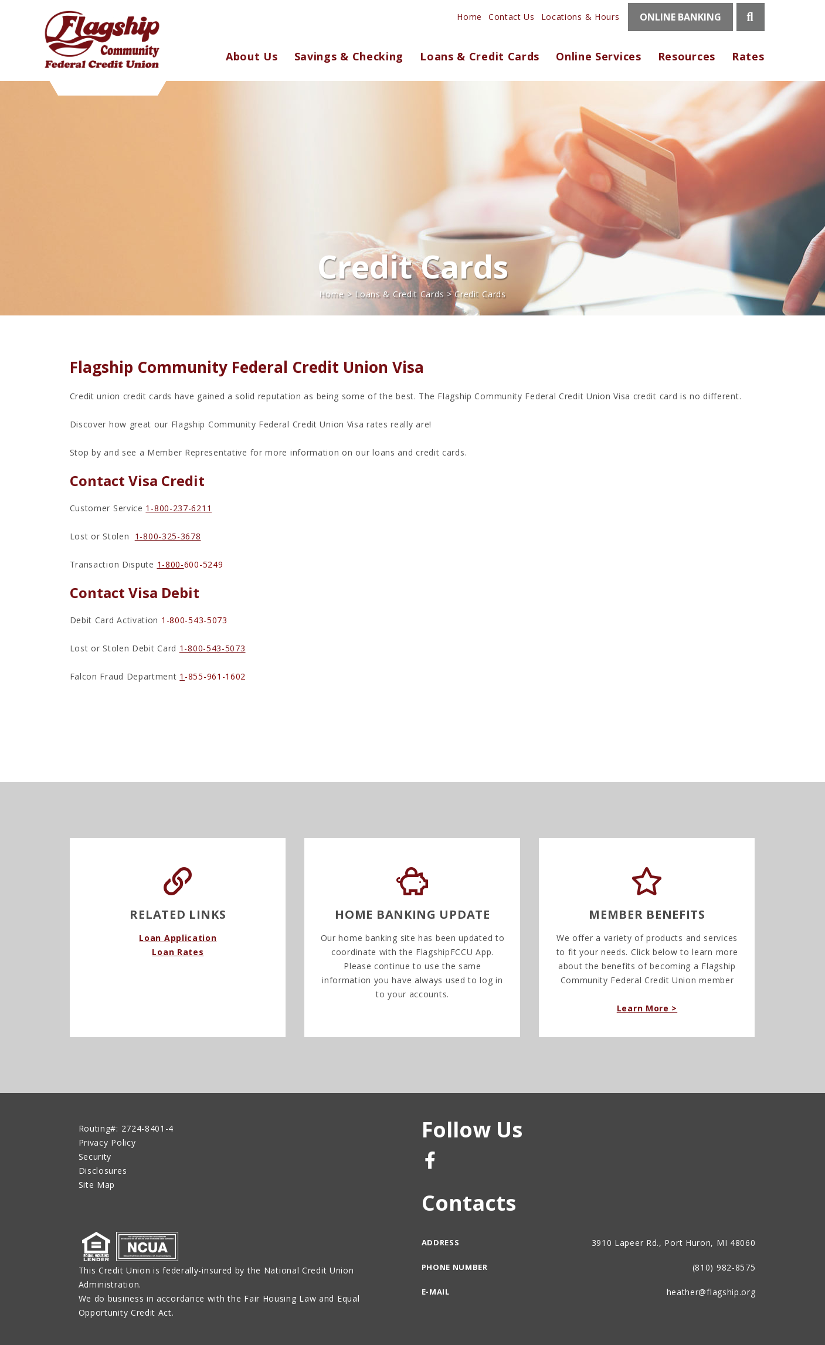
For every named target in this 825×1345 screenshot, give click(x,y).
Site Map (97, 1184)
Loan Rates (177, 951)
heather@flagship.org (711, 1292)
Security (95, 1156)
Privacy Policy (107, 1142)
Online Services (598, 56)
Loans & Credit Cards (399, 294)
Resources (686, 56)
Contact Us (511, 16)
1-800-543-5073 (212, 648)
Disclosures (103, 1170)
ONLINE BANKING (680, 17)
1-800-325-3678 (168, 536)
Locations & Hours (580, 16)
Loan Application (177, 937)
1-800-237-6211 (178, 508)
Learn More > (647, 1008)
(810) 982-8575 (724, 1267)
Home (469, 16)
